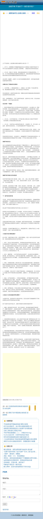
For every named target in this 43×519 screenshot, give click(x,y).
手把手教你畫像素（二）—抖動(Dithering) (17, 433)
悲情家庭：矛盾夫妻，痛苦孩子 (14, 462)
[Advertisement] (21, 37)
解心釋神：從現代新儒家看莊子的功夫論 (17, 466)
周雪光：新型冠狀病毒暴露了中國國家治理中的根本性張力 (23, 458)
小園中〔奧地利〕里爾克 (12, 454)
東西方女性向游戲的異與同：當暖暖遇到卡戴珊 (19, 441)
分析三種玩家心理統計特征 (13, 430)
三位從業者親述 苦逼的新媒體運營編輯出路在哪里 (20, 439)
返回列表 (6, 509)
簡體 (33, 13)
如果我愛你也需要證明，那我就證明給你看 (18, 460)
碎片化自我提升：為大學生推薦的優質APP (18, 426)
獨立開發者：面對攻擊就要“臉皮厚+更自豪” (18, 449)
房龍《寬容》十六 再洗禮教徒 (14, 456)
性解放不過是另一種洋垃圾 (13, 464)
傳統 (38, 13)
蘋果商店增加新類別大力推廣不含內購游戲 (18, 428)
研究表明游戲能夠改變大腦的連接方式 (16, 437)
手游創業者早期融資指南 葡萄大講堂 (16, 424)
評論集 (5, 472)
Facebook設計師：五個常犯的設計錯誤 (16, 435)
